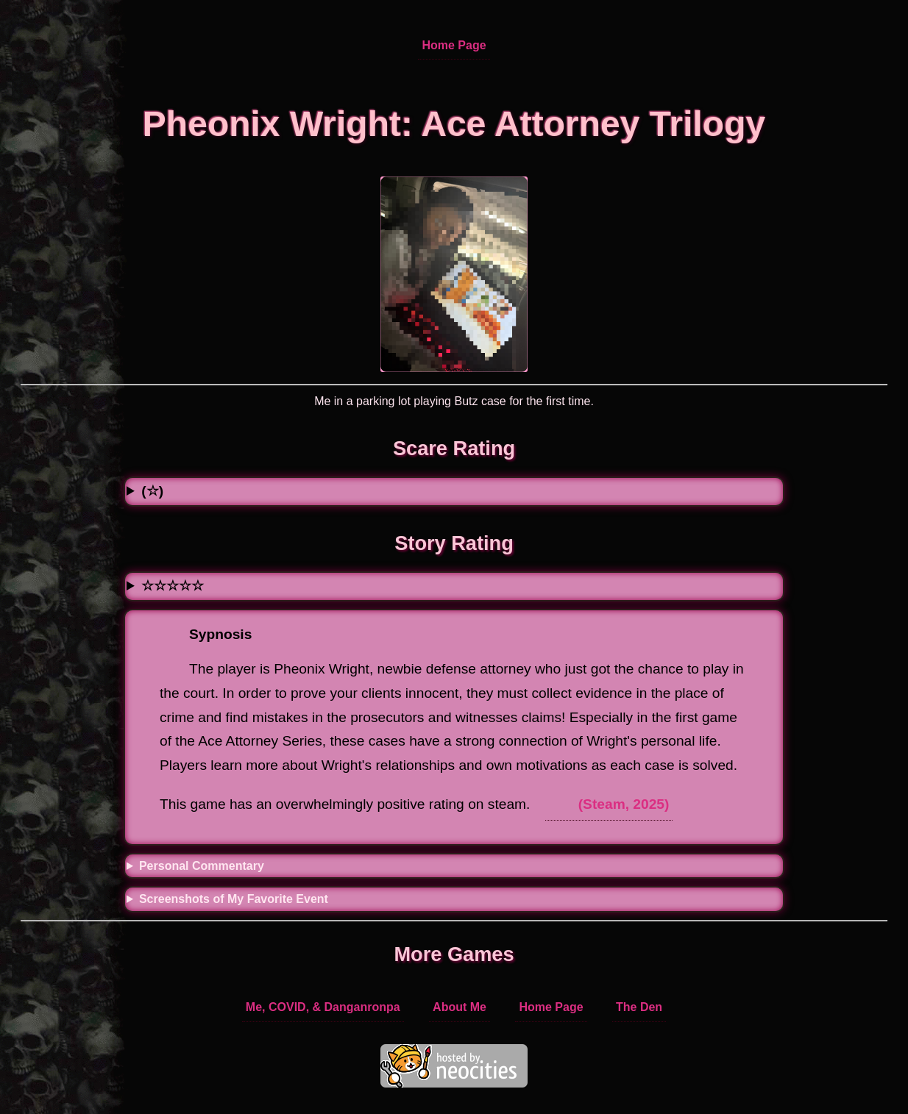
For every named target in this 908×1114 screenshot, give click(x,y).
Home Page (454, 45)
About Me (459, 1007)
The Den (639, 1007)
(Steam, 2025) (624, 804)
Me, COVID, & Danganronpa (323, 1007)
